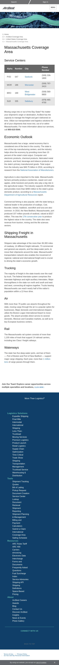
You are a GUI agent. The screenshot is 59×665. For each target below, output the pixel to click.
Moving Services (19, 437)
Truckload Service (20, 470)
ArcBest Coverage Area (14, 37)
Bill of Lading (18, 487)
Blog (14, 606)
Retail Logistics (19, 446)
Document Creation (20, 493)
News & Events (19, 618)
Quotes (15, 484)
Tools (10, 478)
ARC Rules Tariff (19, 544)
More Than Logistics (34, 398)
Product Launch (19, 443)
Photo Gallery (18, 621)
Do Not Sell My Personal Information (17, 655)
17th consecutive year (32, 217)
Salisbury (29, 101)
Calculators (17, 526)
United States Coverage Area (16, 39)
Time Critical (17, 455)
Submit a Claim (19, 529)
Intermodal (17, 422)
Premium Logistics (20, 440)
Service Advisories (20, 579)
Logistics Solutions (17, 413)
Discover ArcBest (19, 612)
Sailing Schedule (19, 538)
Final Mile (16, 419)
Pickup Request (19, 490)
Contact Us (17, 609)
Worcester (29, 85)
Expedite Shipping (20, 416)
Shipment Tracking (20, 481)
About (10, 597)
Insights (15, 615)
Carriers (15, 550)
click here (38, 387)
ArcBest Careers (19, 600)
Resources (12, 541)
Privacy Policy (22, 654)
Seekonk (28, 77)
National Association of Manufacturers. (37, 170)
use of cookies (41, 662)
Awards (15, 603)
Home (6, 34)
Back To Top (29, 644)
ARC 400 (16, 547)
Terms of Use (8, 654)
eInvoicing (16, 553)
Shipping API (18, 582)
